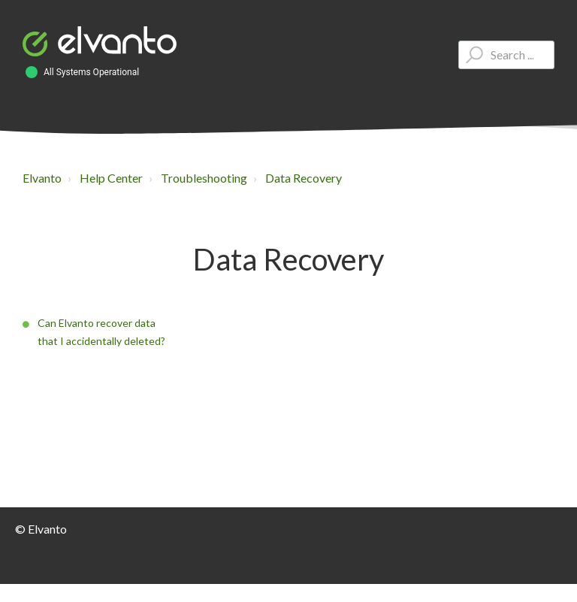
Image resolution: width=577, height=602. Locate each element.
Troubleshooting (204, 178)
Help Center (111, 178)
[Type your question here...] (506, 55)
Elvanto (42, 178)
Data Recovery (303, 178)
